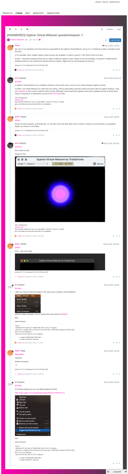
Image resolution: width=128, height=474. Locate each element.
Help (27, 13)
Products (7, 13)
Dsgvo (105, 2)
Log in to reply (115, 38)
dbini (16, 75)
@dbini (23, 114)
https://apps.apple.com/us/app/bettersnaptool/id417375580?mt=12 (40, 390)
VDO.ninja (56, 91)
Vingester (21, 89)
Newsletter (53, 13)
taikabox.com (19, 97)
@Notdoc (22, 75)
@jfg (23, 348)
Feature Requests (17, 37)
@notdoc (18, 79)
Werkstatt (38, 13)
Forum (19, 13)
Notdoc (17, 43)
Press (98, 2)
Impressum (114, 2)
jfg (16, 282)
